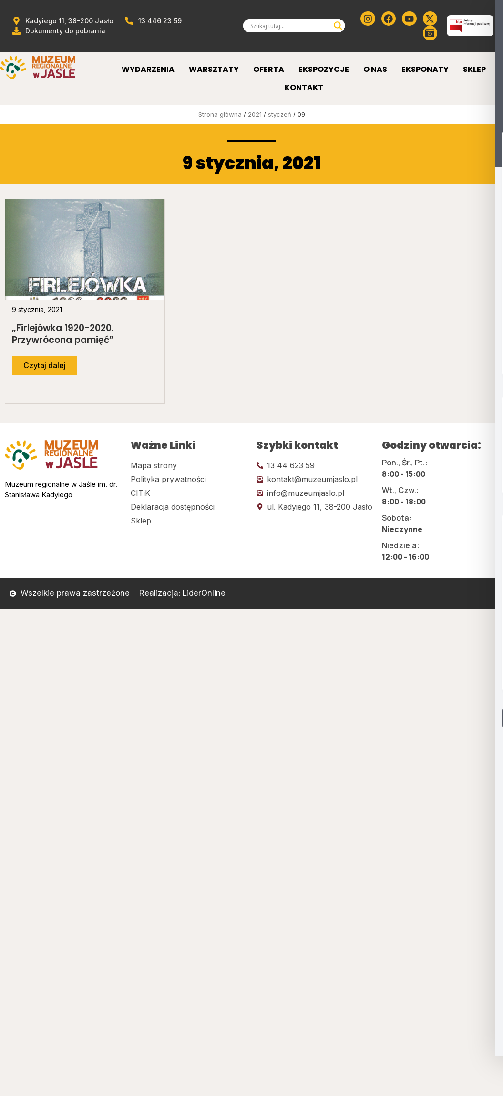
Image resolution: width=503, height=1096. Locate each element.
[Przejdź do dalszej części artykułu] (44, 365)
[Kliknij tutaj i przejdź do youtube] (409, 18)
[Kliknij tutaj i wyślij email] (315, 479)
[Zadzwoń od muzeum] (152, 21)
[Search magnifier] (338, 25)
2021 (255, 114)
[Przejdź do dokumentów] (58, 31)
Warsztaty (214, 69)
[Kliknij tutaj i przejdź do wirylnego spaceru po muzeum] (430, 33)
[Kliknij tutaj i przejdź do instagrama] (367, 18)
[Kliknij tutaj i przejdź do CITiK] (189, 493)
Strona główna (220, 114)
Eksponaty (425, 69)
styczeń (279, 114)
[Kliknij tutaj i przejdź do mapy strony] (189, 465)
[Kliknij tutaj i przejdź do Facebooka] (388, 18)
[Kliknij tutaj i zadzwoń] (315, 465)
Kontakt (304, 87)
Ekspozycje (323, 69)
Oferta (268, 69)
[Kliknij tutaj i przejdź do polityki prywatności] (189, 479)
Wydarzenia (148, 69)
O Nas (375, 69)
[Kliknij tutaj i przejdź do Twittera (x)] (430, 18)
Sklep (474, 69)
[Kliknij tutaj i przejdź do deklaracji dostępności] (189, 507)
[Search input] (289, 25)
